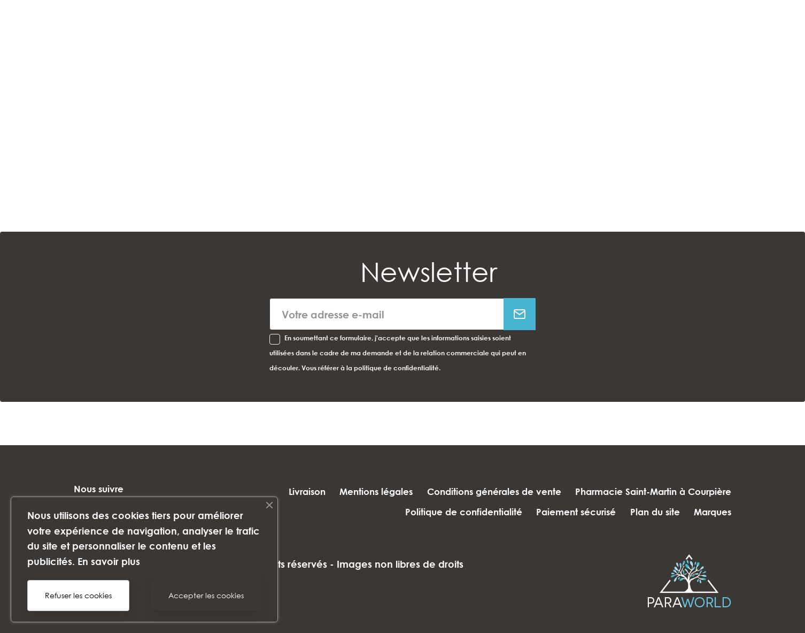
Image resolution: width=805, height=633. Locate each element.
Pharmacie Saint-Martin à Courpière (653, 491)
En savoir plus (109, 561)
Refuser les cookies (78, 595)
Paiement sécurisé (567, 512)
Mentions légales (367, 491)
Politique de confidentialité (449, 512)
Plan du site (650, 512)
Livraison (293, 491)
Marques (712, 512)
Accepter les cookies (206, 595)
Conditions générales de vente (489, 491)
